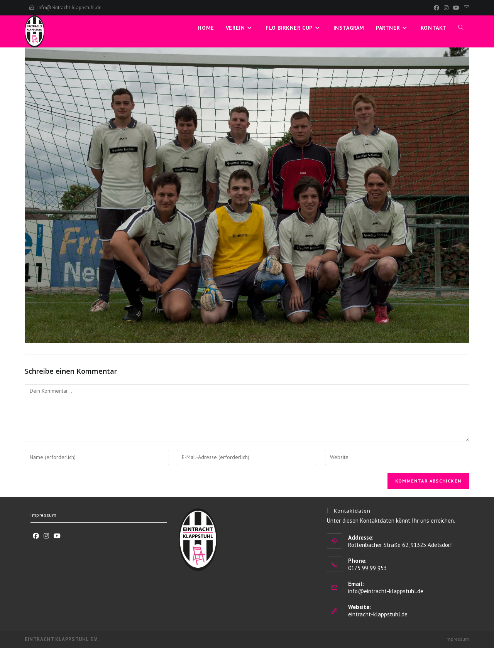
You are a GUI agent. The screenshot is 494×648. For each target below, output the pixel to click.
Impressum (43, 515)
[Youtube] (57, 536)
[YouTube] (456, 8)
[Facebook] (436, 8)
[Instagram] (446, 8)
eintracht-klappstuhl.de (378, 614)
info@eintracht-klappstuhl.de (69, 7)
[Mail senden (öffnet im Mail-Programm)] (465, 8)
